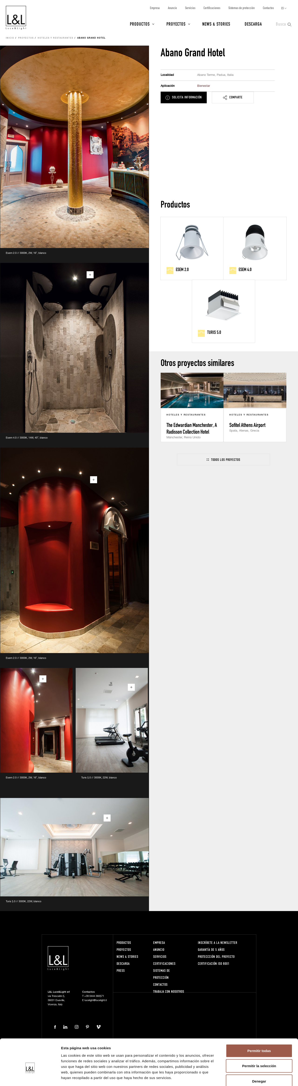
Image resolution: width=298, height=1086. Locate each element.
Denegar (259, 1055)
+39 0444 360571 (94, 996)
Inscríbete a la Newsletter (217, 942)
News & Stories (216, 23)
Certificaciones (211, 8)
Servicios (190, 8)
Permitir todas (259, 1025)
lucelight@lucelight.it (96, 1000)
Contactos (268, 8)
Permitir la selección (259, 1040)
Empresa (155, 8)
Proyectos (176, 23)
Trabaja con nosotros (168, 991)
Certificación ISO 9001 (214, 963)
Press (121, 970)
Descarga (253, 23)
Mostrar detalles (252, 1077)
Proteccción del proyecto (216, 956)
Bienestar (203, 85)
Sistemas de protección (241, 8)
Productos (140, 23)
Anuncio (172, 8)
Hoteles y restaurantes (55, 38)
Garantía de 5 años (211, 949)
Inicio (10, 38)
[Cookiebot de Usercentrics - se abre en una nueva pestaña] (30, 1076)
